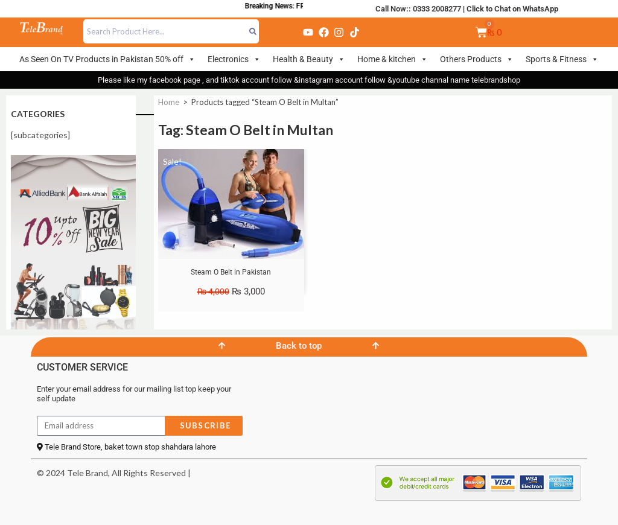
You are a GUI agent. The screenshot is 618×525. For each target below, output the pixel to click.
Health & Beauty (309, 59)
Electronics (234, 59)
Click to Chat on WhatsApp (512, 8)
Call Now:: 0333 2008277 (418, 8)
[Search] (253, 31)
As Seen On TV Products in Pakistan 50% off (107, 59)
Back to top (299, 345)
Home (168, 102)
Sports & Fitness (562, 59)
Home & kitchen (392, 59)
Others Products (477, 59)
